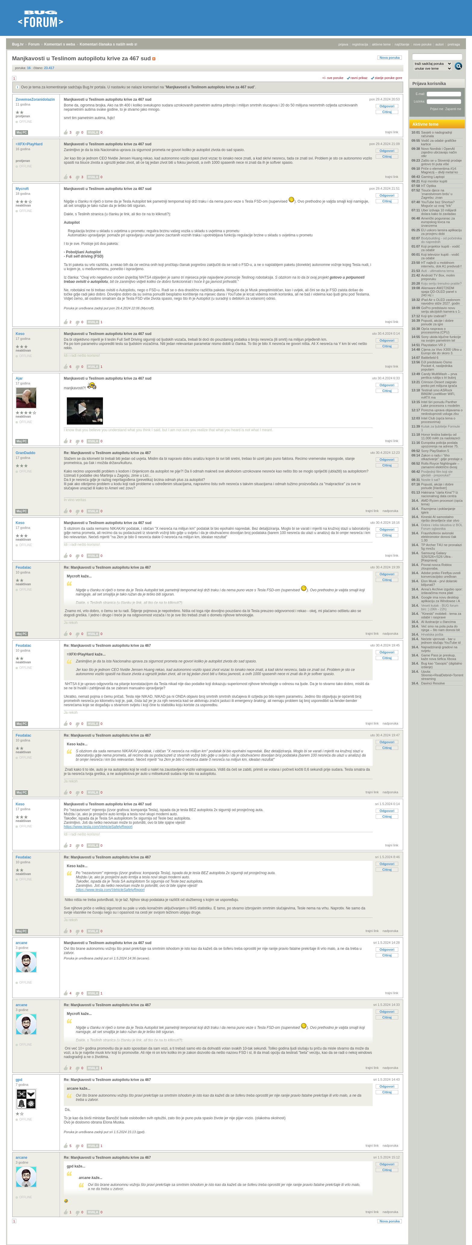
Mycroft (23, 189)
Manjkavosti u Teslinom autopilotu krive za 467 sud (210, 87)
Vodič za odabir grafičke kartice (438, 142)
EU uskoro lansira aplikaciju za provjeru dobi (441, 231)
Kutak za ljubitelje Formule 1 (440, 428)
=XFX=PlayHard (30, 144)
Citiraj (387, 112)
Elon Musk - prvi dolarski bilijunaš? (439, 582)
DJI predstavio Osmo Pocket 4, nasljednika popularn (436, 365)
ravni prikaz (359, 78)
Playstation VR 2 (433, 345)
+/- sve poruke (332, 78)
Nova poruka (390, 57)
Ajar (20, 378)
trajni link (391, 132)
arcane (22, 943)
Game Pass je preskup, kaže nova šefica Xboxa (438, 657)
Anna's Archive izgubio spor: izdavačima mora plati (442, 591)
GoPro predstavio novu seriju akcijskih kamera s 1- (441, 309)
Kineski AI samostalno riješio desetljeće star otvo (440, 518)
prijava (343, 44)
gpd (19, 1080)
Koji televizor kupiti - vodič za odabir (440, 256)
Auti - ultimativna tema (437, 271)
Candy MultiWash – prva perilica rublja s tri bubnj (439, 375)
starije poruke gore (388, 78)
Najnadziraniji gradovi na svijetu (439, 649)
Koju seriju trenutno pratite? (441, 283)
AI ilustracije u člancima (438, 622)
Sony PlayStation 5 (435, 451)
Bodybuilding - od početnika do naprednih (441, 240)
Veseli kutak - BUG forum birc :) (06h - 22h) (439, 607)
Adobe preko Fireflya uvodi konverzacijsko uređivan (441, 574)
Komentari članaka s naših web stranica (114, 44)
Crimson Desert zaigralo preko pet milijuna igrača (439, 383)
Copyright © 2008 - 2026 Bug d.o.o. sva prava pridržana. (236, 1243)
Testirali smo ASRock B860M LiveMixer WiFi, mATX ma (438, 393)
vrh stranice (455, 1236)
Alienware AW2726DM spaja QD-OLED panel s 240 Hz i (439, 291)
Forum (33, 44)
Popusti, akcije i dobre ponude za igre (437, 322)
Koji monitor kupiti (434, 181)
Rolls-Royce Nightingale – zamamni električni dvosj (440, 465)
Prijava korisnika (429, 83)
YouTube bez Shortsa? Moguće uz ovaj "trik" (438, 203)
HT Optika (428, 186)
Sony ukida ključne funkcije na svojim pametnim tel (441, 338)
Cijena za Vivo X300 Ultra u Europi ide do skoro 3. (441, 351)
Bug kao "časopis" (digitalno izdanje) (441, 665)
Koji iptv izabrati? (433, 316)
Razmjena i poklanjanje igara (438, 510)
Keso (21, 334)
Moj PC (22, 132)
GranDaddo (26, 453)
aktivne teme (381, 44)
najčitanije (402, 44)
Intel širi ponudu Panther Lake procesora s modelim (440, 403)
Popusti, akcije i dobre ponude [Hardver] (437, 486)
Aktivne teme (425, 124)
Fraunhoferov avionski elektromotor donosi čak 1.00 (438, 536)
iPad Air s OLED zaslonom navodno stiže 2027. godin (440, 301)
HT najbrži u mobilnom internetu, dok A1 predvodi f (441, 264)
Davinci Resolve (433, 683)
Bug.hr (18, 44)
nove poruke (422, 44)
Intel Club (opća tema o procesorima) (438, 420)
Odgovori (387, 106)
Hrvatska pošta (432, 634)
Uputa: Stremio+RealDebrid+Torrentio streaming (442, 675)
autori (440, 44)
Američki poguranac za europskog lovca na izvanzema (438, 221)
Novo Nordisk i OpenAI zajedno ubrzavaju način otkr (439, 152)
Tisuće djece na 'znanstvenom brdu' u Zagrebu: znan (436, 193)
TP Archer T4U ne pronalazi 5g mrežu (441, 546)
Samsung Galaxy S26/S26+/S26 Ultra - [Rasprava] (436, 556)
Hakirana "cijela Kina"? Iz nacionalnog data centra (439, 494)
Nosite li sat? (430, 480)
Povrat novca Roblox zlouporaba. (436, 566)
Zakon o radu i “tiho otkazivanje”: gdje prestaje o (441, 457)
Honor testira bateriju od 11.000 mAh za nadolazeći (440, 436)
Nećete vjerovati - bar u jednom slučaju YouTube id (441, 640)
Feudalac (24, 567)
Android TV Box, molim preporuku (438, 277)
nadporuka (390, 511)
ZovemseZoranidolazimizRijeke (43, 99)
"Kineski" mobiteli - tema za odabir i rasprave (441, 615)
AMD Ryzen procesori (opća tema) (442, 502)
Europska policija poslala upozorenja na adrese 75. (440, 444)
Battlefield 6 (429, 357)
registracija (360, 44)
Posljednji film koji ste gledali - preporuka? (437, 473)
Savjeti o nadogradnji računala (436, 134)
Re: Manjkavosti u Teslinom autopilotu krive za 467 (107, 453)
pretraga (454, 44)
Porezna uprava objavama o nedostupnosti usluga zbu (442, 412)
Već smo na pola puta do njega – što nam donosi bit (440, 628)
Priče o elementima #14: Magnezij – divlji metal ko (439, 170)
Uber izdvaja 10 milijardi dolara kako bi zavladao (438, 212)
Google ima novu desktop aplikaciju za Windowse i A (440, 599)
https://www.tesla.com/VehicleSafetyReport (98, 827)
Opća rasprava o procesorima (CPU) (435, 330)
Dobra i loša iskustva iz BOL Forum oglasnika (441, 526)
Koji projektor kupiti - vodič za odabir (440, 248)
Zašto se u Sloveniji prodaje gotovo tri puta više (441, 162)
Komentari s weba (59, 44)
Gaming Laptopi (433, 177)
